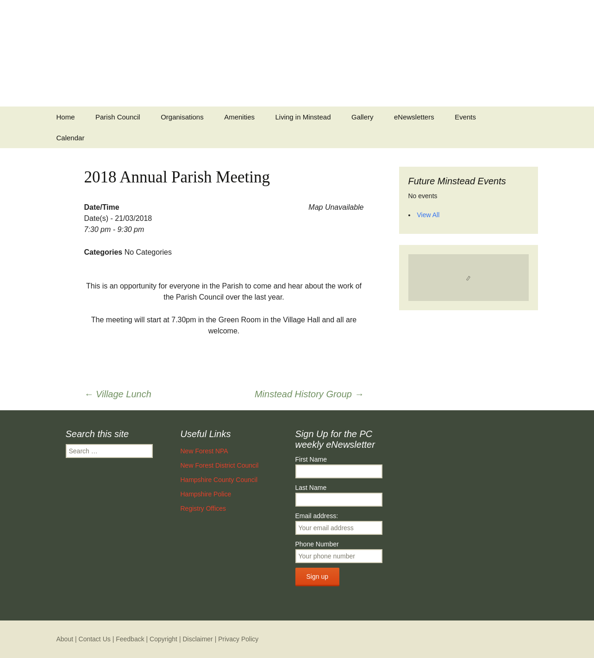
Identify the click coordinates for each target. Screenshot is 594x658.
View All (428, 215)
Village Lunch (117, 394)
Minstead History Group (309, 394)
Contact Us (95, 639)
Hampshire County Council (219, 479)
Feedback (130, 639)
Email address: (316, 516)
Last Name (311, 487)
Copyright (163, 639)
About (65, 639)
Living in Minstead (303, 117)
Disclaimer (197, 639)
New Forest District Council (220, 465)
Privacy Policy (238, 639)
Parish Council (117, 117)
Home (65, 117)
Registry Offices (203, 508)
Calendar (70, 138)
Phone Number (317, 544)
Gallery (362, 117)
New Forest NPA (204, 451)
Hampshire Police (206, 494)
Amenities (239, 117)
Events (465, 117)
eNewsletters (414, 117)
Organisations (182, 117)
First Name (311, 459)
